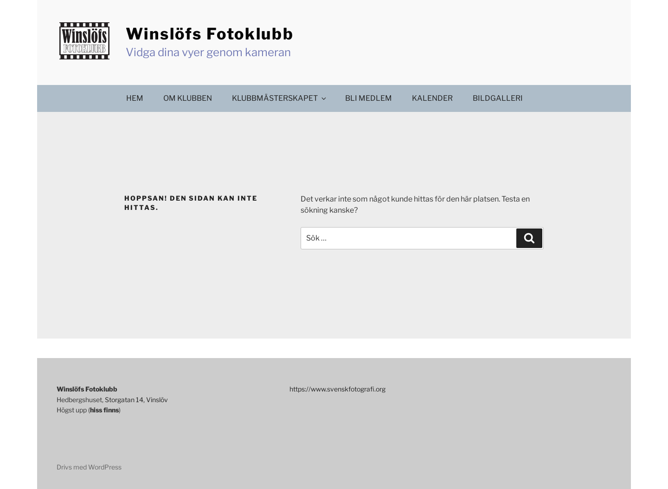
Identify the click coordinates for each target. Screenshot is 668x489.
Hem (134, 98)
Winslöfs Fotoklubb (210, 33)
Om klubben (187, 98)
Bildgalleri (498, 98)
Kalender (432, 98)
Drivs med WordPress (89, 467)
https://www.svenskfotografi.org (337, 389)
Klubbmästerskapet (280, 98)
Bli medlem (368, 98)
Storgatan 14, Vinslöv (136, 400)
